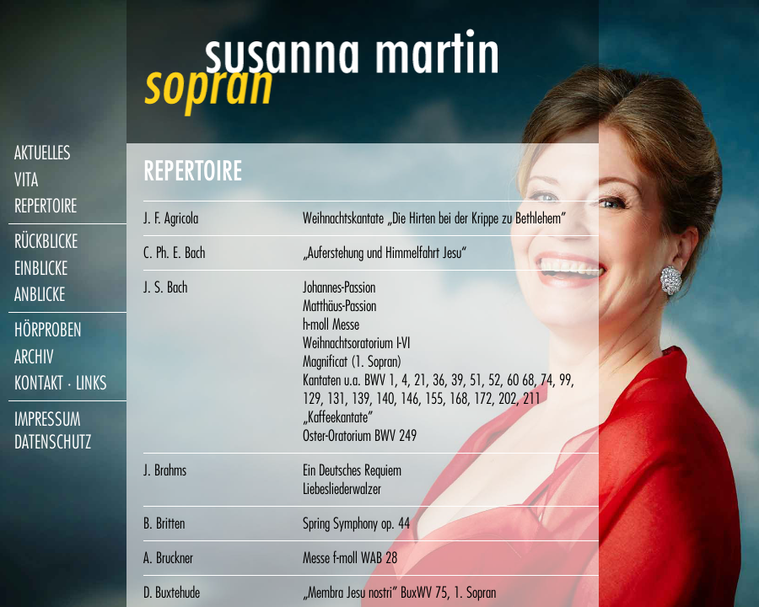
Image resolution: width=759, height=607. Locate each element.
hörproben (48, 330)
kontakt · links (60, 383)
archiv (34, 357)
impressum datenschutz (52, 431)
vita (26, 180)
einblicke (40, 268)
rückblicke (46, 241)
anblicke (39, 294)
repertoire (45, 206)
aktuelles (42, 153)
